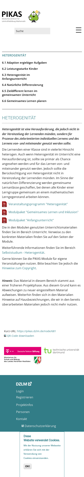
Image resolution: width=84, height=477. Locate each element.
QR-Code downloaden (20, 335)
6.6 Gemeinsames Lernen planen (24, 101)
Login (20, 391)
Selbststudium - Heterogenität (23, 253)
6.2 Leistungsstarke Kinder (20, 68)
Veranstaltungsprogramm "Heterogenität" (38, 204)
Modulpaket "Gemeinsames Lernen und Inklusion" (43, 212)
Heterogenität (14, 55)
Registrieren (24, 397)
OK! (27, 467)
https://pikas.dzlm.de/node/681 (36, 331)
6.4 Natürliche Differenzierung (22, 85)
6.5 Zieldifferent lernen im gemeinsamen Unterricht (19, 93)
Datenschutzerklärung (40, 426)
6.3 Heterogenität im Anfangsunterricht (16, 76)
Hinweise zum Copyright (19, 268)
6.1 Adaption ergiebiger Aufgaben (24, 62)
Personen (23, 412)
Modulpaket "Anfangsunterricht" (31, 220)
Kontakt (21, 419)
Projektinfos (24, 405)
